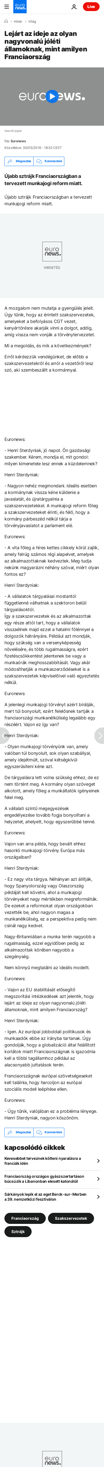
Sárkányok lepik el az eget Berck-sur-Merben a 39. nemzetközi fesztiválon (45, 1197)
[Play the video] (52, 96)
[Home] (6, 21)
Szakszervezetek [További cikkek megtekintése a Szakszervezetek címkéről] (71, 1218)
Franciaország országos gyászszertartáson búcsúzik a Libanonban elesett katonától (44, 1179)
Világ (32, 21)
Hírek (18, 21)
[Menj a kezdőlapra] (20, 6)
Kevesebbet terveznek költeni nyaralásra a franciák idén (42, 1161)
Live (91, 6)
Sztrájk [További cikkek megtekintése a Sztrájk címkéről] (18, 1231)
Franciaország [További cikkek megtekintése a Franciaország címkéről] (25, 1218)
